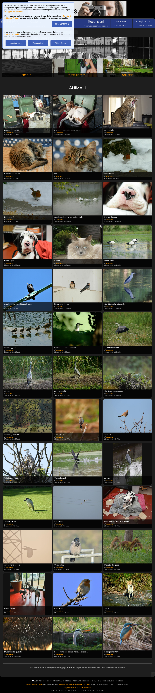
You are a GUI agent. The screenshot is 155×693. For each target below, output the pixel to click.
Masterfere (9, 133)
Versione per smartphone (34, 684)
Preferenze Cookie (12, 34)
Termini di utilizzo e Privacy (67, 684)
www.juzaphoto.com (69, 688)
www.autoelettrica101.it (84, 688)
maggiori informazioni (14, 12)
